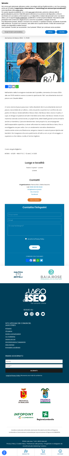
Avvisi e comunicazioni (13, 334)
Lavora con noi (10, 339)
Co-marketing (10, 337)
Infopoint (8, 328)
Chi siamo (8, 331)
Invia (34, 247)
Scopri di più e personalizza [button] (13, 32)
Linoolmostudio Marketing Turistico (34, 446)
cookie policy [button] (19, 10)
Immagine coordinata (12, 347)
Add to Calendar (34, 200)
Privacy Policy (39, 239)
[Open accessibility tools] (4, 452)
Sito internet (34, 192)
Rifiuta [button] (50, 32)
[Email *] (34, 366)
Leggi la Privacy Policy (13, 375)
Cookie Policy (21, 444)
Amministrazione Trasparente (15, 342)
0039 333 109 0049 (36, 187)
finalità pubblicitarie (21, 18)
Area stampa (9, 345)
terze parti (32, 12)
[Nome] (34, 361)
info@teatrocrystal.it (35, 189)
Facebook (34, 194)
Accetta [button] (61, 32)
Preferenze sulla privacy (35, 444)
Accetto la (36, 239)
